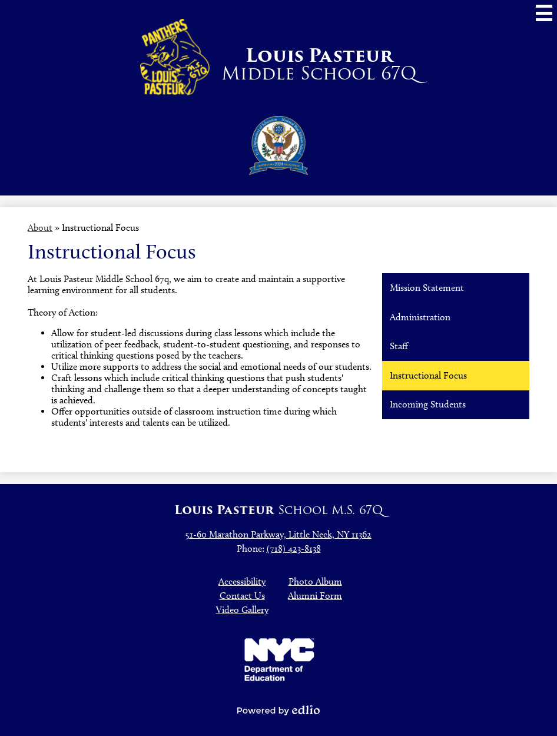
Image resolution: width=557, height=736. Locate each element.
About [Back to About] (40, 227)
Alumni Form (315, 595)
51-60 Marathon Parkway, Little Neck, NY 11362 (278, 534)
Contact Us (242, 595)
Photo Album (315, 581)
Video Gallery (242, 609)
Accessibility (242, 581)
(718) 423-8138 (294, 548)
